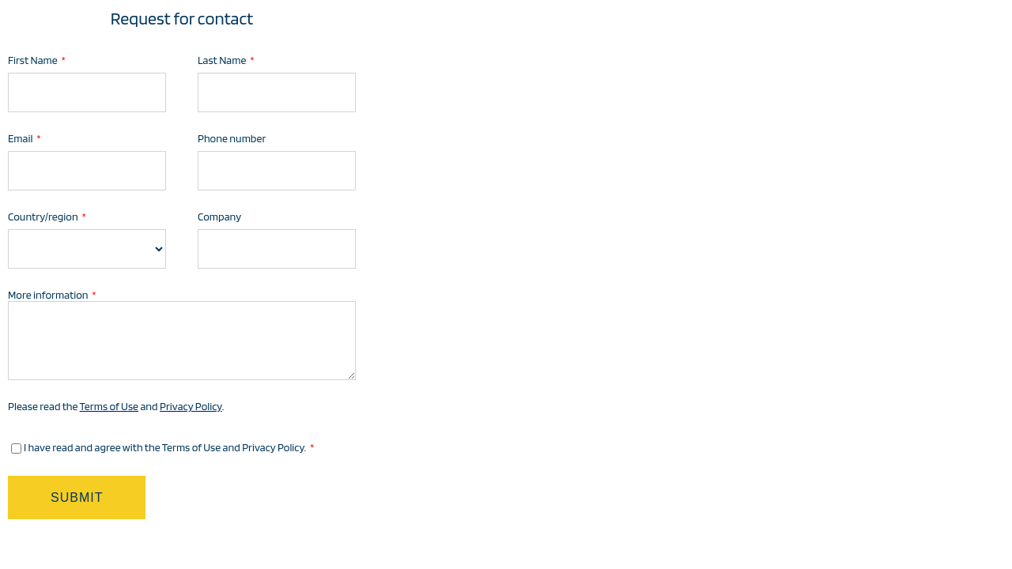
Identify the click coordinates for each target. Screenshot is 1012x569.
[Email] (87, 170)
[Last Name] (277, 92)
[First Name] (87, 92)
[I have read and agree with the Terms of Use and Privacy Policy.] (16, 448)
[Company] (277, 249)
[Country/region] (87, 249)
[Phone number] (277, 170)
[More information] (182, 340)
